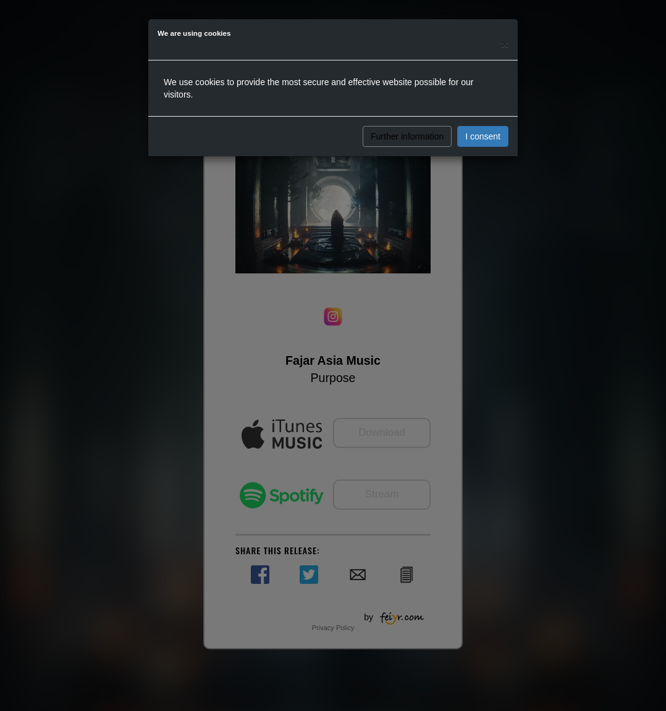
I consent (482, 136)
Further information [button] (407, 136)
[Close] (504, 44)
